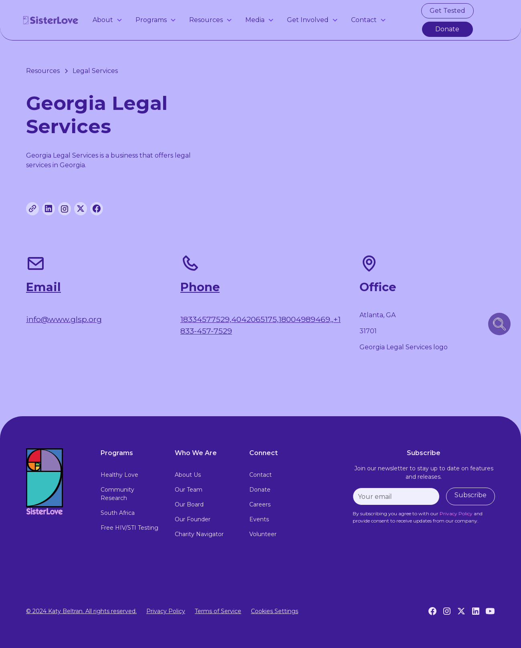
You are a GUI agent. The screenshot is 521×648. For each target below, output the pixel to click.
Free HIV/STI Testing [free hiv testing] (129, 527)
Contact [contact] (260, 474)
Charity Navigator (199, 534)
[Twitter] (461, 611)
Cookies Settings (274, 611)
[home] (51, 20)
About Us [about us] (188, 474)
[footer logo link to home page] (57, 481)
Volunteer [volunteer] (263, 534)
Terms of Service (218, 611)
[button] (107, 20)
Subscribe (470, 495)
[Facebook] (432, 611)
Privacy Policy (165, 611)
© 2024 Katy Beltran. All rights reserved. (81, 611)
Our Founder (192, 519)
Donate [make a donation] (447, 29)
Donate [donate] (260, 489)
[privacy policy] (456, 513)
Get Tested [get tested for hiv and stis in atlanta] (447, 10)
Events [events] (259, 519)
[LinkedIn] (476, 611)
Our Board (189, 504)
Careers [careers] (260, 504)
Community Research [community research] (117, 494)
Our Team (188, 489)
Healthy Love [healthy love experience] (119, 474)
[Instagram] (447, 611)
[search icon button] (499, 324)
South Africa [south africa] (118, 512)
